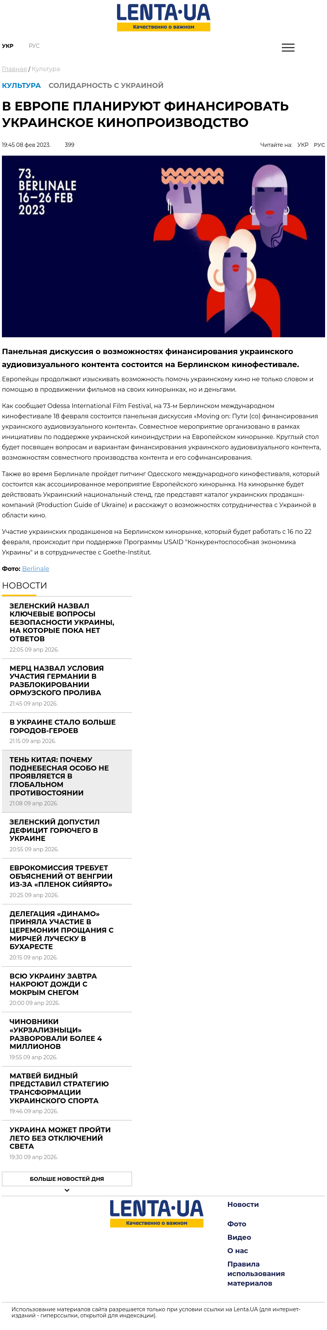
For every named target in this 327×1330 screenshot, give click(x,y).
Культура (46, 69)
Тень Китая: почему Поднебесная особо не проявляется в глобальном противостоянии (59, 776)
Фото (237, 1224)
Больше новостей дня (67, 1179)
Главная (14, 69)
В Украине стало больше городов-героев (63, 726)
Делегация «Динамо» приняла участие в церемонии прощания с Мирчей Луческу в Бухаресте (62, 930)
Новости (243, 1204)
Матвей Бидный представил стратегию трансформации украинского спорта (59, 1088)
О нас (238, 1251)
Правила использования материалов (256, 1274)
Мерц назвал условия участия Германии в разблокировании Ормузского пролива (57, 681)
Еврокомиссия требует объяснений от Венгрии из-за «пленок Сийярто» (61, 876)
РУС (319, 144)
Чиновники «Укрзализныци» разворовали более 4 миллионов (56, 1034)
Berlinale (35, 568)
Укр (7, 45)
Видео (239, 1237)
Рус (34, 45)
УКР (303, 144)
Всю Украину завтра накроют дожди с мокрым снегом (53, 984)
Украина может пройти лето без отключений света (60, 1138)
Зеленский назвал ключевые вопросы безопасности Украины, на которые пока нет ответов (62, 622)
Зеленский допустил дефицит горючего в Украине (55, 830)
